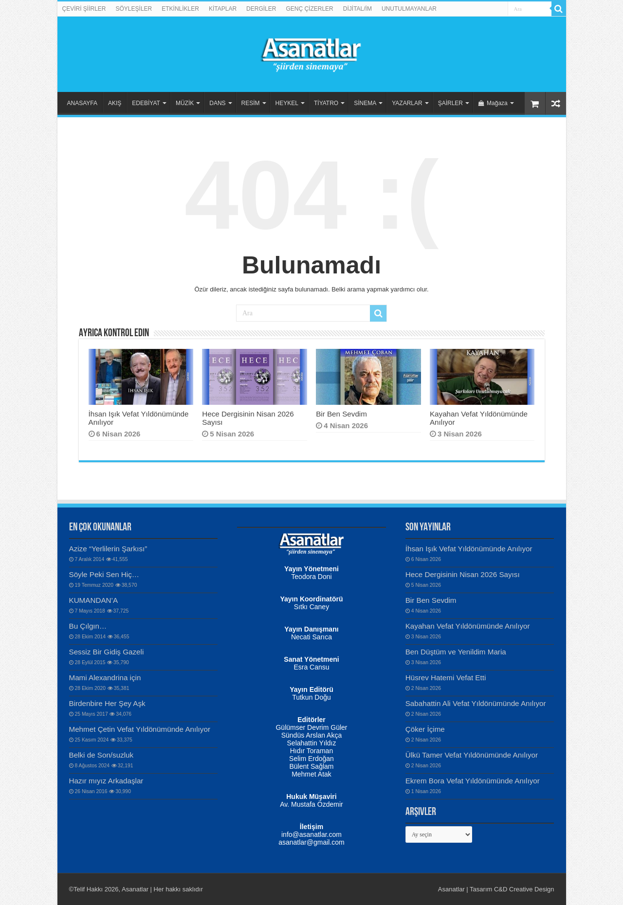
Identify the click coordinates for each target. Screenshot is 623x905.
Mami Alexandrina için (105, 677)
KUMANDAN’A (93, 600)
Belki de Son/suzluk (101, 755)
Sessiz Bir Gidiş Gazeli (106, 652)
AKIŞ (114, 103)
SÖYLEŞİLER (134, 8)
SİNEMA (365, 103)
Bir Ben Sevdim (341, 414)
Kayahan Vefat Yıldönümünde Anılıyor (467, 626)
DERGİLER (261, 8)
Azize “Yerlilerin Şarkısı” (108, 548)
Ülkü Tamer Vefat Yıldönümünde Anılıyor (471, 755)
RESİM (250, 103)
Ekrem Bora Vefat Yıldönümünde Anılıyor (472, 781)
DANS (217, 103)
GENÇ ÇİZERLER (309, 8)
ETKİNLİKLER (180, 8)
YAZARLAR (407, 103)
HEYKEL (286, 103)
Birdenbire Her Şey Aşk (107, 703)
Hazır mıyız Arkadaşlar (106, 781)
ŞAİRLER (450, 103)
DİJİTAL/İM (357, 8)
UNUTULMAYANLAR (409, 8)
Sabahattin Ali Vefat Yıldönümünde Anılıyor (475, 703)
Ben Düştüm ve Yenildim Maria (455, 652)
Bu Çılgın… (88, 626)
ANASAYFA (82, 103)
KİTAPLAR (223, 8)
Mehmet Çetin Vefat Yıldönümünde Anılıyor (139, 729)
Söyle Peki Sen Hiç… (104, 574)
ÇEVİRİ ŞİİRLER (84, 8)
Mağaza (493, 103)
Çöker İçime (425, 729)
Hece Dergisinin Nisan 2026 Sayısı (462, 574)
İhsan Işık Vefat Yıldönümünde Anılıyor (468, 548)
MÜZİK (185, 103)
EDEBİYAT (146, 103)
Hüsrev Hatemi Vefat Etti (445, 677)
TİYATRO (326, 103)
